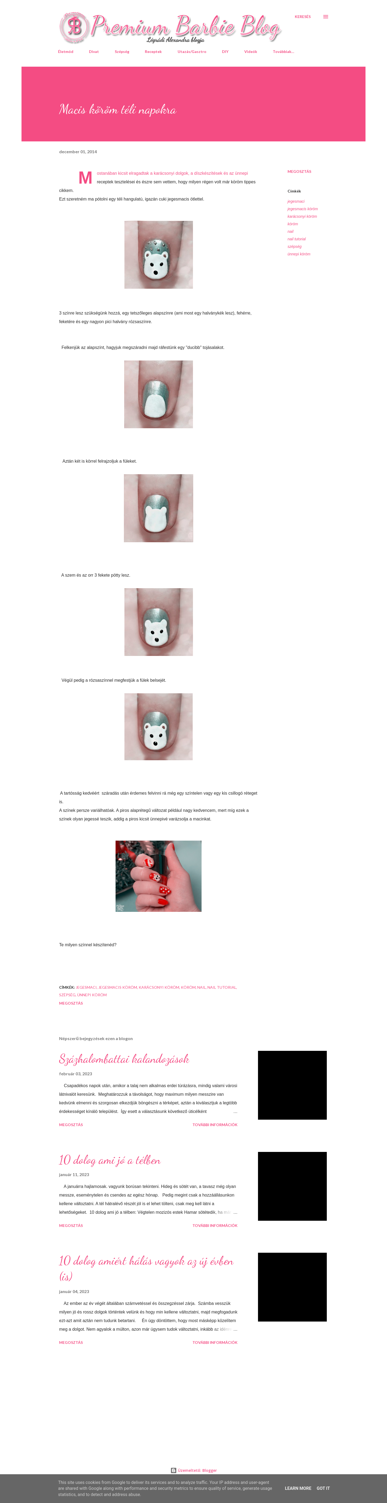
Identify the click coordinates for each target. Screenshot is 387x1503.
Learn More (298, 1488)
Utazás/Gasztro (192, 51)
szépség (295, 246)
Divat (94, 51)
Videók (250, 51)
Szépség (122, 51)
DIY (225, 51)
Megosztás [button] (299, 171)
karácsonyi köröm (302, 216)
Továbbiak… (283, 51)
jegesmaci (296, 201)
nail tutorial (297, 239)
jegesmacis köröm (303, 209)
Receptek (153, 51)
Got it (323, 1488)
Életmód (65, 51)
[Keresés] (303, 17)
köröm (293, 224)
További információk (215, 1124)
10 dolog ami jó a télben (110, 1160)
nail (290, 231)
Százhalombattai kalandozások (124, 1059)
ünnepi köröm (299, 254)
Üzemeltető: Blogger (193, 1470)
